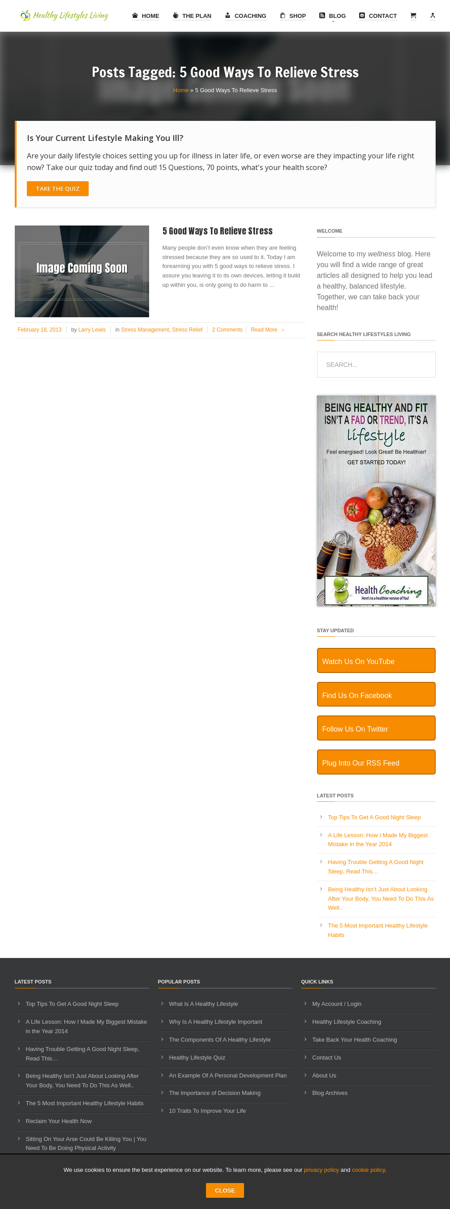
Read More (269, 330)
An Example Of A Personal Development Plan (228, 1075)
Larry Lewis (92, 330)
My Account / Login (337, 1003)
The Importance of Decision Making (215, 1093)
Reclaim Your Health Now (59, 1121)
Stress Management (145, 330)
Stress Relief (187, 330)
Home (145, 16)
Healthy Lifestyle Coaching (347, 1021)
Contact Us (327, 1057)
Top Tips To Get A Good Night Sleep (374, 817)
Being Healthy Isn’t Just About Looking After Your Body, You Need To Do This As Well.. (381, 898)
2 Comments (227, 330)
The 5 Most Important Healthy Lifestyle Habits (85, 1103)
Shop (293, 16)
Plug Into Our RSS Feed (361, 763)
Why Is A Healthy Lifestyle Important (215, 1021)
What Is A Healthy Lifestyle (203, 1003)
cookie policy (368, 1169)
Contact (378, 16)
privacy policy (321, 1169)
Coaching (245, 16)
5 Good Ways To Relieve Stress (218, 231)
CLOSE (225, 1190)
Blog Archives (330, 1093)
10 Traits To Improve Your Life (207, 1110)
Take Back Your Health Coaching (355, 1039)
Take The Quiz (58, 188)
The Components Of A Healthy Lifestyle (220, 1039)
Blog (332, 16)
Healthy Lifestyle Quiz (197, 1057)
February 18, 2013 (40, 330)
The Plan (192, 16)
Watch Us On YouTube (358, 661)
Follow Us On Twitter (355, 729)
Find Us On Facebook (357, 695)
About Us (324, 1075)
